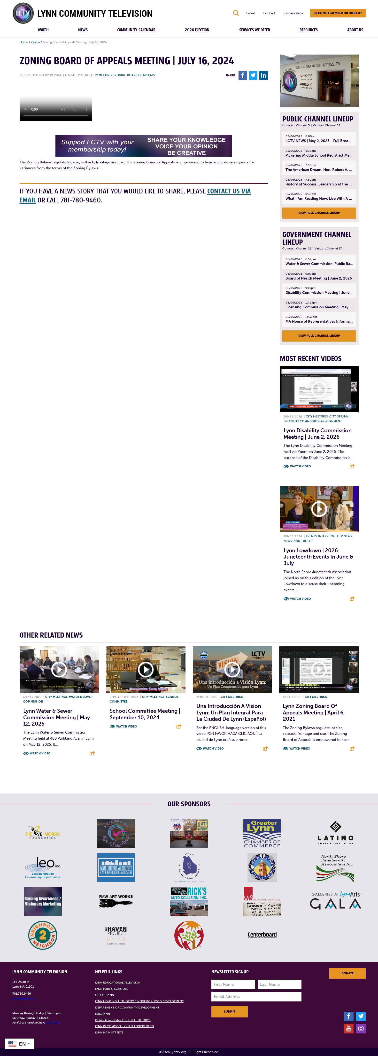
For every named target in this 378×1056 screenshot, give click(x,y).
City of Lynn (338, 416)
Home (24, 42)
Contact (269, 13)
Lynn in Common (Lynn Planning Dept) (124, 1026)
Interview (326, 536)
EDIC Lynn (102, 1014)
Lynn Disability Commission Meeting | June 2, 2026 (318, 433)
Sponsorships (293, 13)
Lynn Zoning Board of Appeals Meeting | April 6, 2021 (314, 712)
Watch (43, 30)
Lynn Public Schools (111, 989)
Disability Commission (302, 421)
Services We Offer (254, 30)
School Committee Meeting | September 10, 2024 (145, 714)
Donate (347, 973)
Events (311, 536)
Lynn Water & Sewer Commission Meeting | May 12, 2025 (56, 717)
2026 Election (197, 30)
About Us (355, 30)
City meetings (102, 75)
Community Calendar (136, 30)
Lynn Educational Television (117, 982)
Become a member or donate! (338, 13)
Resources (309, 30)
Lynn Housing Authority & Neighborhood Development (139, 1001)
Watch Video (300, 466)
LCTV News (344, 536)
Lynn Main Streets (109, 1032)
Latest (250, 13)
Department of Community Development (127, 1007)
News (83, 30)
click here (52, 1022)
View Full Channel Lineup (319, 213)
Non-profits (303, 541)
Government (331, 421)
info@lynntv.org (23, 998)
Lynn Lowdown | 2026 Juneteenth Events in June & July (318, 557)
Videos (35, 42)
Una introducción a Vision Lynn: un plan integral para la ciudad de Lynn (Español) (231, 712)
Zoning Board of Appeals (135, 75)
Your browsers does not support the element (56, 103)
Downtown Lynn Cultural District (123, 1020)
